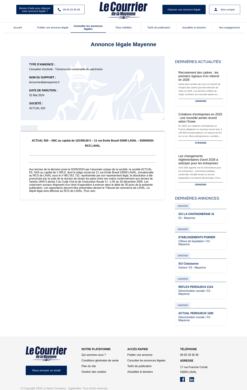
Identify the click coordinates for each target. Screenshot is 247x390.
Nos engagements (229, 27)
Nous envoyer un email (46, 370)
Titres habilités (123, 27)
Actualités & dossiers (194, 27)
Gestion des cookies (93, 371)
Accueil (17, 27)
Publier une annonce (139, 354)
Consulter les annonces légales (88, 27)
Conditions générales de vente (100, 360)
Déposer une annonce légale (184, 9)
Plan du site (88, 366)
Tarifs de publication (159, 27)
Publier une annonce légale (52, 27)
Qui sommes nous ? (93, 354)
